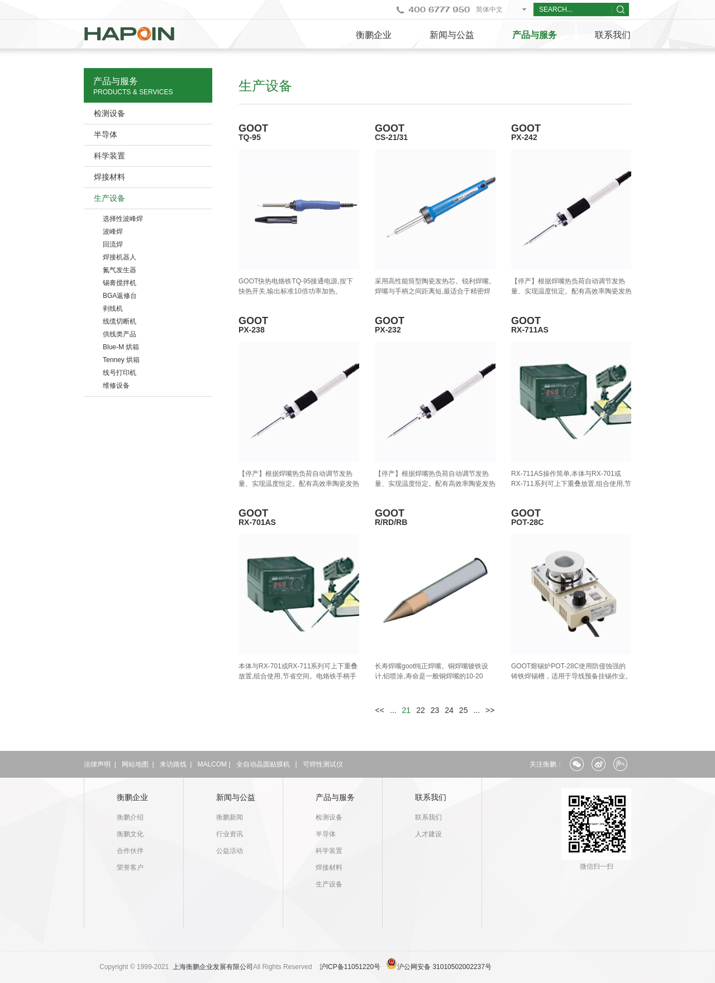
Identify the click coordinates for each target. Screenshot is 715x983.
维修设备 (116, 385)
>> (489, 710)
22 (420, 710)
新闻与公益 (452, 35)
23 (435, 710)
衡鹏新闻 (229, 817)
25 (463, 710)
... (393, 710)
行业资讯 (229, 834)
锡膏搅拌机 (119, 283)
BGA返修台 (120, 296)
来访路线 (173, 764)
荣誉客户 (130, 867)
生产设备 (109, 198)
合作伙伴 (130, 851)
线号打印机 (119, 373)
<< (379, 710)
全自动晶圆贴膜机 (263, 764)
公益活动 (229, 851)
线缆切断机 (119, 321)
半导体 (105, 134)
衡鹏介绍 (130, 817)
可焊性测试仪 (323, 764)
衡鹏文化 (130, 834)
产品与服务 (534, 35)
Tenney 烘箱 (121, 360)
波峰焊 (113, 231)
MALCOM (212, 764)
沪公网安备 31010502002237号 (444, 967)
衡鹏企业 (374, 35)
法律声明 (97, 764)
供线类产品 (119, 334)
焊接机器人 (119, 257)
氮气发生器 (119, 270)
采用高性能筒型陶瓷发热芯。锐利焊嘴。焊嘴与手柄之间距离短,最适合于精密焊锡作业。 (435, 291)
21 (406, 710)
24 (449, 710)
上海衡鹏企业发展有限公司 (213, 967)
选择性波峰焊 (123, 219)
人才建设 (428, 834)
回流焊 (113, 244)
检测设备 (109, 113)
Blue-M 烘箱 (121, 347)
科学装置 (109, 155)
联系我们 (613, 35)
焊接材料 (109, 176)
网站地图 (135, 764)
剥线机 (113, 308)
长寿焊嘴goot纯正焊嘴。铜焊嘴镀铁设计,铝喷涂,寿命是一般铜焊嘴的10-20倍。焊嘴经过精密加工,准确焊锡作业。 (432, 676)
